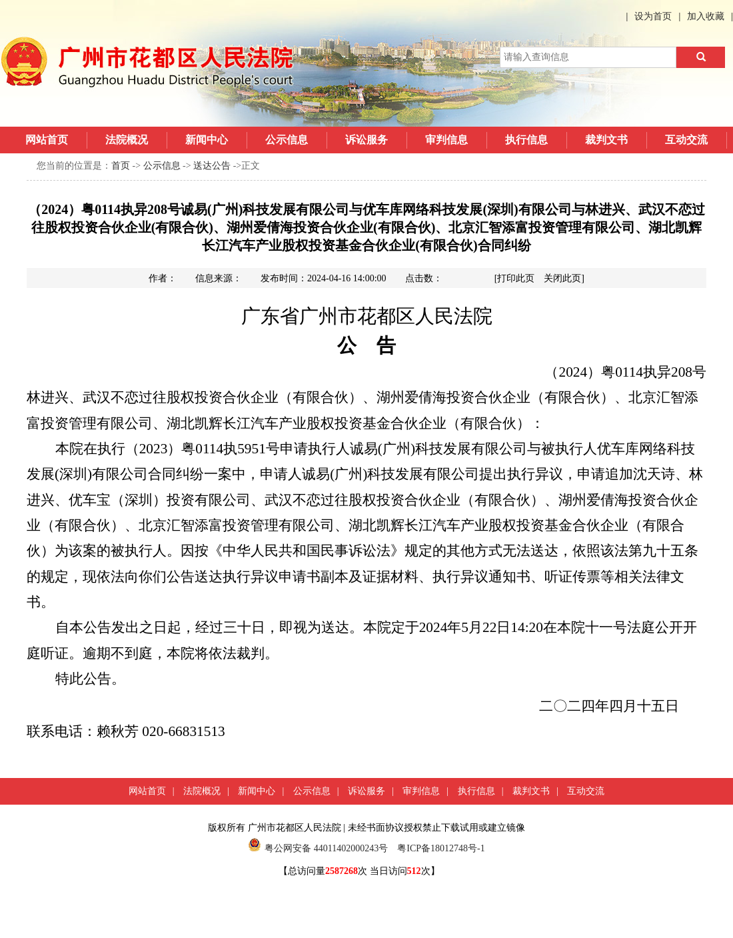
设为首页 (653, 16)
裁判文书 (606, 139)
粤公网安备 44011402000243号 (318, 848)
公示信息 (286, 139)
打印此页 (515, 278)
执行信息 (526, 139)
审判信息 (446, 139)
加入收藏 (705, 16)
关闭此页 (562, 278)
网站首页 (46, 139)
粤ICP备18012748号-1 (440, 848)
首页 (120, 166)
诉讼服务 (366, 139)
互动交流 (686, 139)
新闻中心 (206, 139)
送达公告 (212, 166)
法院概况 (126, 139)
